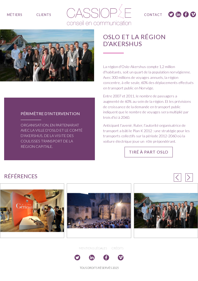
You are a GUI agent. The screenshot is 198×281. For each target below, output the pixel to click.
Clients (43, 15)
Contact (153, 15)
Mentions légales (93, 248)
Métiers (14, 15)
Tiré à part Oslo (148, 151)
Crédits (117, 248)
